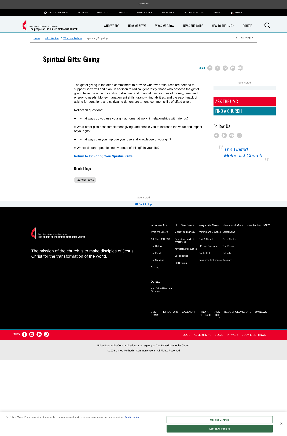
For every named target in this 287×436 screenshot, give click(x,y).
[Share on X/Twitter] (217, 68)
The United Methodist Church (243, 152)
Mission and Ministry (185, 232)
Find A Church (228, 110)
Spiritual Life (204, 253)
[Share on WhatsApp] (225, 68)
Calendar (123, 13)
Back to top (143, 204)
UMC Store (82, 13)
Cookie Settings (254, 334)
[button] (267, 26)
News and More (193, 26)
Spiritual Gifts (85, 179)
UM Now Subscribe (208, 246)
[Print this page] (232, 68)
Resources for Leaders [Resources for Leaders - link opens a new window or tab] (210, 260)
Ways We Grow (165, 26)
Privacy (232, 334)
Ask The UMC (226, 101)
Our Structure (157, 260)
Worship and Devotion (209, 232)
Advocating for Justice (186, 249)
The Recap (228, 246)
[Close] (281, 423)
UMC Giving (181, 263)
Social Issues (181, 256)
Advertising (202, 334)
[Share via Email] (240, 68)
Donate (247, 26)
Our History (156, 246)
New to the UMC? (222, 26)
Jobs (186, 334)
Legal (219, 334)
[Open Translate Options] (243, 37)
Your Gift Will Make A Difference (161, 289)
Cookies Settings (219, 420)
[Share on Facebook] (209, 68)
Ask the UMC (168, 13)
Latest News (229, 232)
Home (37, 38)
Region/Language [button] (56, 12)
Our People (156, 253)
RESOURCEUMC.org (194, 13)
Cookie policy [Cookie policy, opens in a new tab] (131, 417)
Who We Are (111, 26)
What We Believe (72, 38)
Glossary (155, 267)
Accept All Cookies (219, 428)
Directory (102, 13)
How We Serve (137, 26)
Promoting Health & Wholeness (184, 240)
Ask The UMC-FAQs (161, 239)
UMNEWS (217, 13)
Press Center (229, 239)
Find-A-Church (145, 13)
